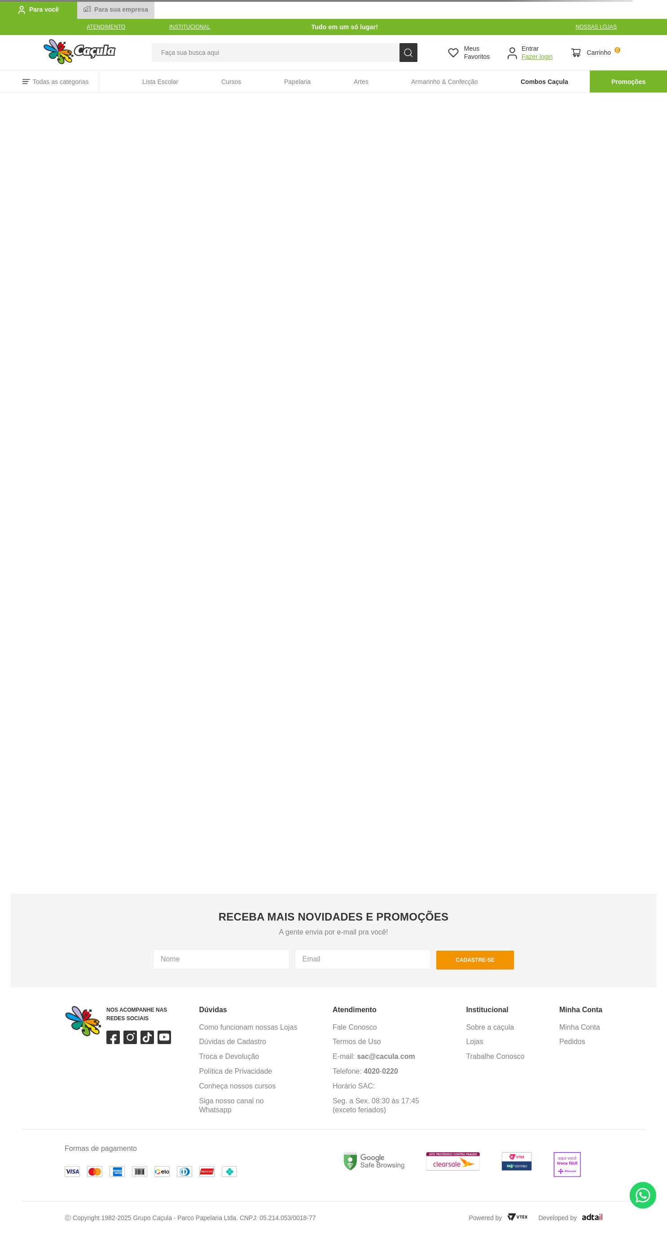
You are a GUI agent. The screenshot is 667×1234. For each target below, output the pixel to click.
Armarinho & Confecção (444, 81)
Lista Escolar (160, 81)
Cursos (231, 81)
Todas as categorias (61, 81)
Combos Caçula (544, 81)
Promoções (628, 81)
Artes (361, 81)
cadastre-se (475, 960)
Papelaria (297, 81)
